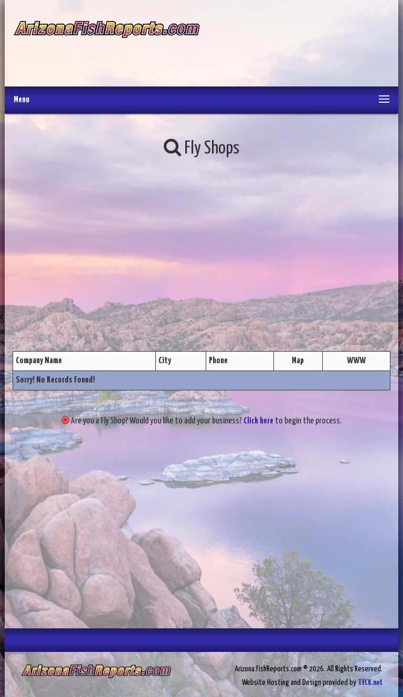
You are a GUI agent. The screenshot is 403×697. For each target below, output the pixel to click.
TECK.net (370, 683)
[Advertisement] (294, 44)
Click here (258, 421)
